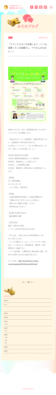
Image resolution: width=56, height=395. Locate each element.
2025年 (6, 317)
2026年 (6, 313)
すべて (5, 304)
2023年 (6, 328)
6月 (6, 330)
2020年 (6, 351)
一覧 (28, 282)
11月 (6, 324)
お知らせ (6, 300)
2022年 (6, 335)
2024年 (6, 321)
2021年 (6, 347)
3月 (6, 343)
